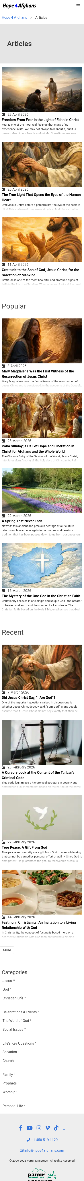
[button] (78, 5)
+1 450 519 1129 (42, 1140)
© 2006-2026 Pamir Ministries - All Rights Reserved (41, 1160)
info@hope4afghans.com (42, 1150)
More (7, 950)
